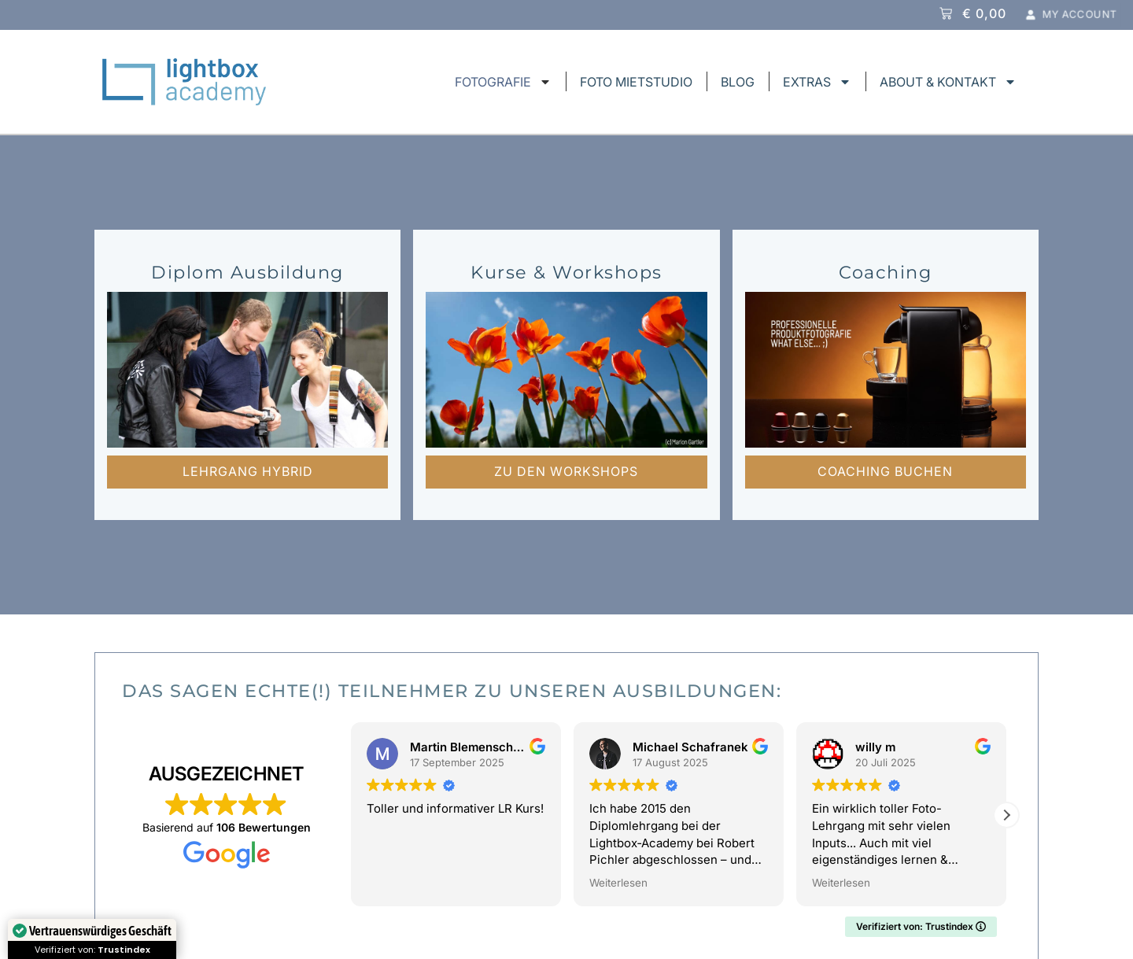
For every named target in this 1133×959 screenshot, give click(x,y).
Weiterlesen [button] (618, 882)
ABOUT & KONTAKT (948, 82)
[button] (1006, 815)
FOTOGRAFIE (503, 82)
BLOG (738, 82)
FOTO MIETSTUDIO (636, 82)
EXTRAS (817, 82)
